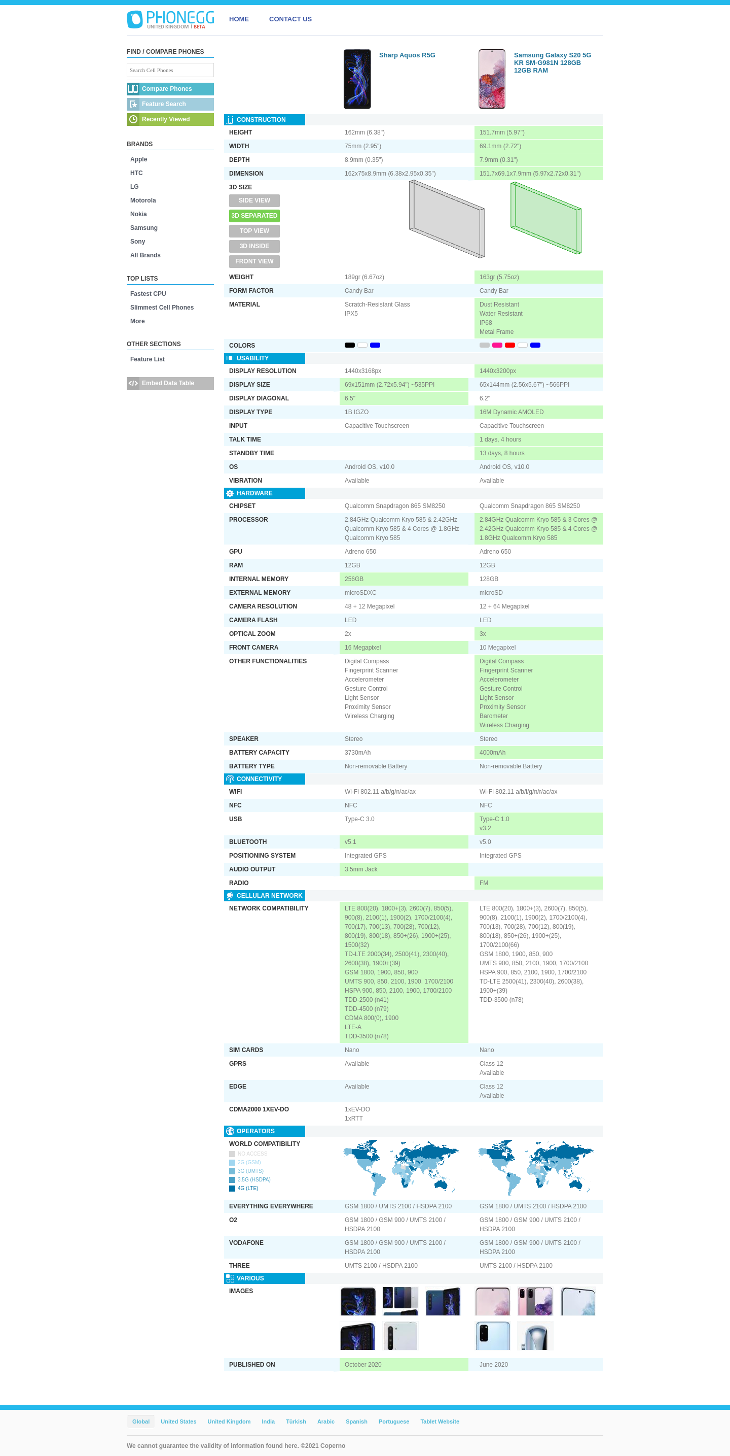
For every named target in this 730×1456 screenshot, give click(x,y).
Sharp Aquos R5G (407, 55)
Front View (254, 261)
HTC (136, 173)
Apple (138, 159)
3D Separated (255, 215)
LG (134, 186)
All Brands (145, 255)
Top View (254, 230)
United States (178, 1421)
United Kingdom (229, 1421)
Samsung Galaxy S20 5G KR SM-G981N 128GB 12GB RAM (552, 62)
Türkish (296, 1421)
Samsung (144, 227)
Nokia (138, 214)
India (268, 1421)
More (137, 321)
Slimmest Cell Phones (162, 307)
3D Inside (255, 246)
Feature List (147, 359)
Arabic (326, 1421)
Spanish (357, 1421)
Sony (137, 241)
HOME (239, 19)
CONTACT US (290, 19)
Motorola (143, 200)
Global (141, 1421)
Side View (254, 200)
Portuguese (394, 1421)
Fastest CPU (148, 293)
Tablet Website (439, 1421)
